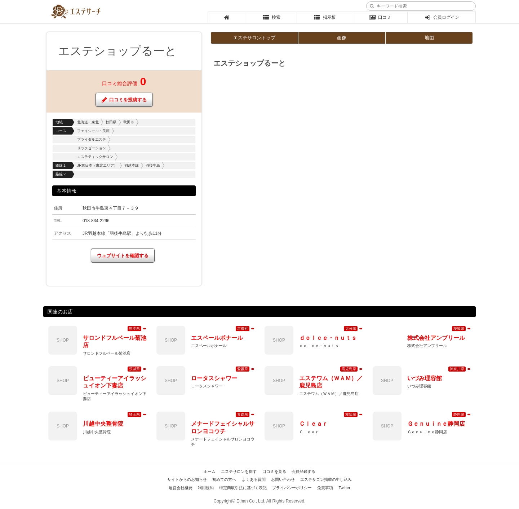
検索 (271, 17)
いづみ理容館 (424, 378)
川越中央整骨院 (103, 424)
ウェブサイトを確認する (122, 255)
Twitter (344, 488)
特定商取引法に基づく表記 (243, 488)
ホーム (210, 471)
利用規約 (206, 488)
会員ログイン (442, 17)
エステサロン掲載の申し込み (326, 479)
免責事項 (325, 488)
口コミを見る (274, 471)
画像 (341, 37)
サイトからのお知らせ (187, 479)
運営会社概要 (180, 488)
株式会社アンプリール (436, 338)
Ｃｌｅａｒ (313, 424)
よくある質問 (254, 479)
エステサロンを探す (239, 471)
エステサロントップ (254, 37)
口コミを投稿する (124, 99)
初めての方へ (224, 479)
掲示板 (324, 17)
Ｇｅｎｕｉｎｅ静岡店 (436, 424)
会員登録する (303, 471)
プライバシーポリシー (292, 488)
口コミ (379, 17)
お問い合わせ (283, 479)
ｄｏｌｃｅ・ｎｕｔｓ (328, 338)
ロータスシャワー (214, 378)
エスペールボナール (217, 338)
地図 (429, 37)
